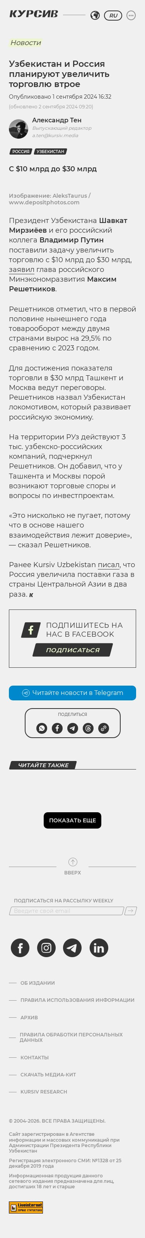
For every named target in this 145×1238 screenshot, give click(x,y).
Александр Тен (57, 120)
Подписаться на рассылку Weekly (63, 901)
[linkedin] (98, 948)
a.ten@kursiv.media (55, 135)
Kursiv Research (43, 1092)
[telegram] (72, 948)
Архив (29, 1017)
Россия (20, 151)
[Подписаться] (130, 911)
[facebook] (20, 948)
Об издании (37, 983)
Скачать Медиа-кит (48, 1075)
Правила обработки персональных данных (71, 1037)
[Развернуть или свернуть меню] (131, 15)
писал (108, 565)
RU (113, 15)
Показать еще (72, 820)
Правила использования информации (77, 1000)
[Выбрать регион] (95, 15)
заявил (21, 269)
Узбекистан (50, 151)
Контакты (34, 1057)
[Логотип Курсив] (33, 13)
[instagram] (46, 948)
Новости (25, 42)
